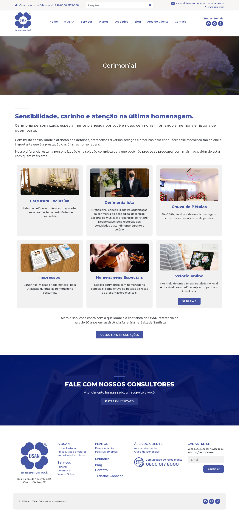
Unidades (121, 21)
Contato (180, 21)
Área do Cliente (157, 21)
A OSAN (69, 21)
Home (53, 21)
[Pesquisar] (150, 5)
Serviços (87, 21)
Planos (103, 21)
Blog (137, 21)
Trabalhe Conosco (109, 476)
